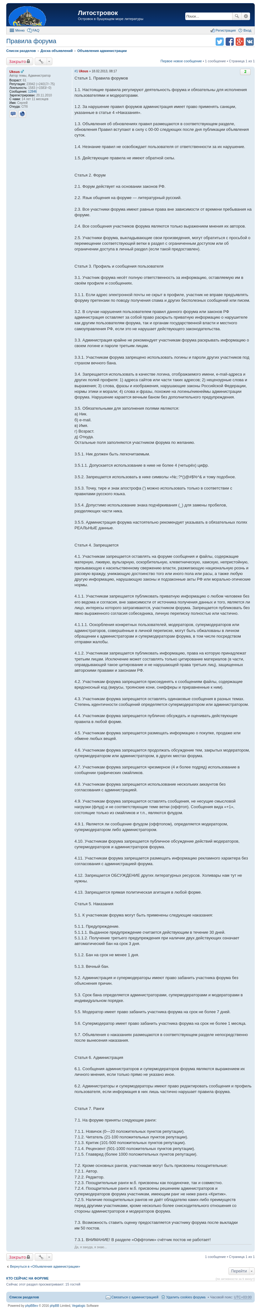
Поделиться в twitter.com (220, 42)
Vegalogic (78, 1305)
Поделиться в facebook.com (230, 42)
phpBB (54, 1305)
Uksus (14, 72)
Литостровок (98, 12)
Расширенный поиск (246, 16)
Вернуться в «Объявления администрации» (45, 1266)
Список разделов (24, 1297)
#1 (76, 71)
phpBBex (31, 1305)
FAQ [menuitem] (36, 30)
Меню (20, 30)
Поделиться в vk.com (250, 42)
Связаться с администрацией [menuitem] (134, 1297)
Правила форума (31, 41)
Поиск (237, 16)
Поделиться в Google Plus (240, 42)
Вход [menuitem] (247, 30)
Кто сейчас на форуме (27, 1278)
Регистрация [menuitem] (226, 30)
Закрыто (17, 61)
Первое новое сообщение (181, 61)
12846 (32, 91)
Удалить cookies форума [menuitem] (186, 1297)
